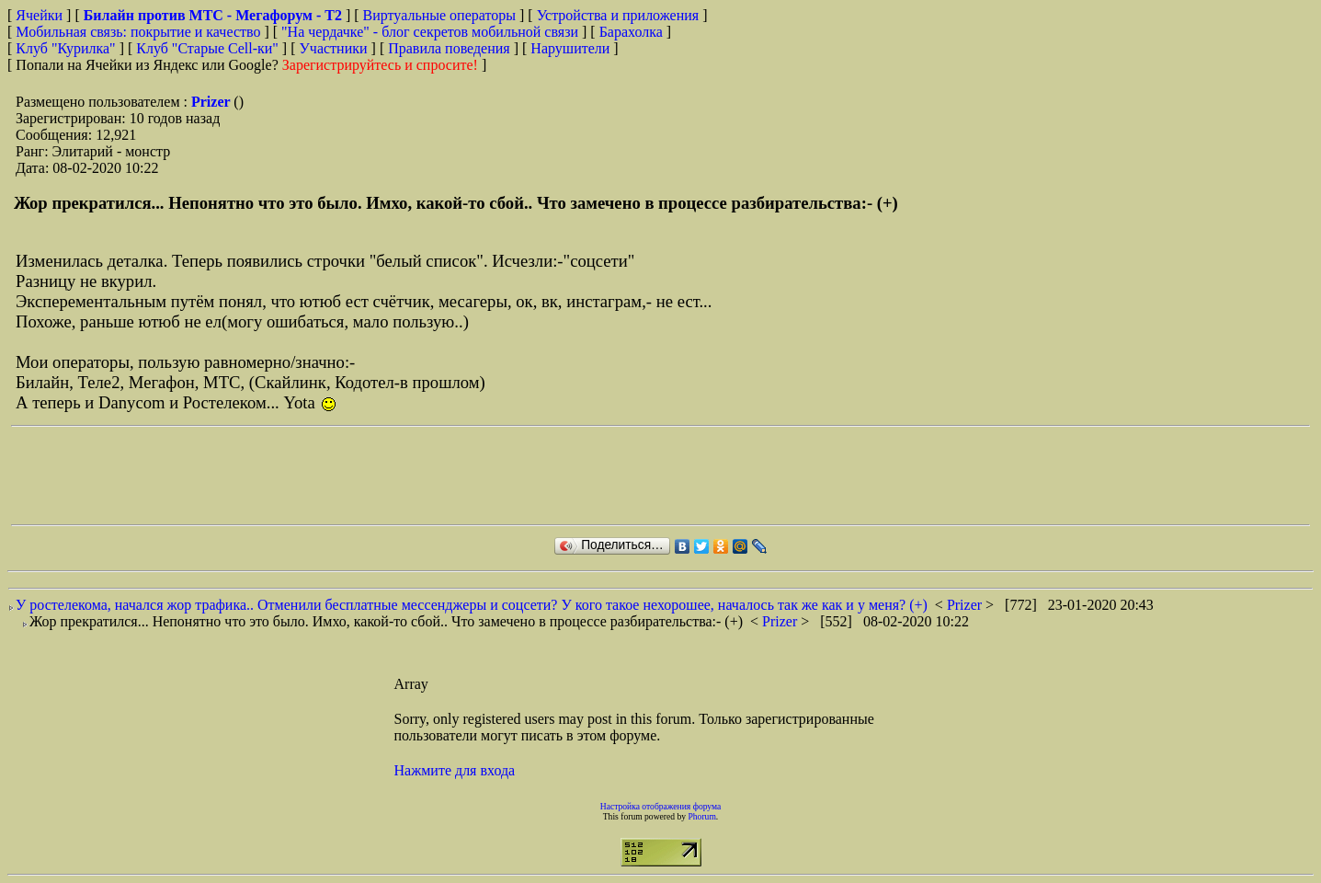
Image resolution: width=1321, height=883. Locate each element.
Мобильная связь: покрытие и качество (138, 32)
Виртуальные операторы (439, 15)
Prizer (212, 101)
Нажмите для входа (455, 770)
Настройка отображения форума (661, 806)
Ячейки (41, 15)
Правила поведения (449, 48)
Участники (334, 48)
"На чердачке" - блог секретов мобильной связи (429, 32)
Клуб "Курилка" (65, 48)
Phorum (701, 816)
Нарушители (569, 48)
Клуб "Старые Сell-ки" (207, 48)
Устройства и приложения (618, 15)
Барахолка (631, 32)
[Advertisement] (345, 475)
